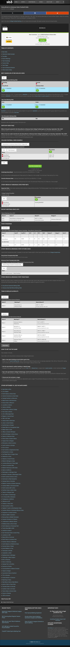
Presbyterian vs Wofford (8, 499)
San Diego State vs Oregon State (10, 454)
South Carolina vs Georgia (8, 445)
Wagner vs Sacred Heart (8, 416)
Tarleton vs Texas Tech (7, 503)
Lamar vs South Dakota (7, 423)
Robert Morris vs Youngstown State (10, 427)
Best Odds (4, 52)
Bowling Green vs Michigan (8, 555)
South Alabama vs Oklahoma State (10, 544)
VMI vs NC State (6, 418)
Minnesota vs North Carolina (9, 443)
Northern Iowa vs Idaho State (9, 490)
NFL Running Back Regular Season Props (11, 617)
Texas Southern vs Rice (7, 506)
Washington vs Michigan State (9, 472)
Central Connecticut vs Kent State (10, 396)
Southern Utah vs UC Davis (8, 588)
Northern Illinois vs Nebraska (9, 541)
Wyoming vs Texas (6, 579)
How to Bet (51, 2)
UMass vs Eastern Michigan (8, 432)
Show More (5, 345)
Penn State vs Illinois (7, 411)
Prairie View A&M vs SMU (8, 528)
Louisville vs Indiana (7, 405)
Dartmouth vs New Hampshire (9, 479)
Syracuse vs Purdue (7, 566)
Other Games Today (7, 70)
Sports (24, 2)
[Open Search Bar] (63, 1)
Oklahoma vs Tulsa (6, 456)
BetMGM (25, 94)
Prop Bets (4, 56)
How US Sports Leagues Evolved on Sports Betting (34, 622)
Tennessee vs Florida (7, 550)
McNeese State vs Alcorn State (9, 523)
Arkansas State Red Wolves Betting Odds (12, 288)
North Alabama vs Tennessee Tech (10, 526)
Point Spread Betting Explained (33, 613)
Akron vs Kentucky (6, 562)
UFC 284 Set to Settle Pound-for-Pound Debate (10, 626)
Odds (17, 2)
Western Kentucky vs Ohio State (9, 467)
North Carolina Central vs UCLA (9, 476)
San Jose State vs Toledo (8, 546)
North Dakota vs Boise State (9, 393)
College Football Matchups (8, 602)
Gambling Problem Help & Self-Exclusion (58, 619)
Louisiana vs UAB (6, 535)
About (59, 2)
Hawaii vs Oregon (6, 571)
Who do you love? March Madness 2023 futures (11, 622)
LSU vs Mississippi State (8, 414)
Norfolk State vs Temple (8, 425)
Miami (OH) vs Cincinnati (8, 537)
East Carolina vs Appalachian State (10, 449)
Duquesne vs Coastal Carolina (9, 512)
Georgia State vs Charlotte (8, 481)
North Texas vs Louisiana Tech (9, 539)
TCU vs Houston (6, 575)
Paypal (64, 368)
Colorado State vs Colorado (8, 586)
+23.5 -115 (51, 155)
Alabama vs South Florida (8, 458)
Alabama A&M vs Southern (8, 514)
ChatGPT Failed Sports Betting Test (11, 631)
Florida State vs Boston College (9, 409)
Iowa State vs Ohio (6, 389)
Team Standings (6, 61)
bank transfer (49, 368)
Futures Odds (5, 63)
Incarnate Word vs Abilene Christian (10, 568)
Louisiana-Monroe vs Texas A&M (10, 463)
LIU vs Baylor (5, 391)
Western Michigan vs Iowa (8, 461)
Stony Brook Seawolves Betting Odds (11, 285)
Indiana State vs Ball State (8, 420)
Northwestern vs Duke (7, 452)
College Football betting (15, 21)
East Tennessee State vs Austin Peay (10, 532)
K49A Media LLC (51, 627)
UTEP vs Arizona (6, 595)
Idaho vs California (6, 470)
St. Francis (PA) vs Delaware (8, 497)
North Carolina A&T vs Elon (8, 488)
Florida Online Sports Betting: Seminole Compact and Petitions (33, 617)
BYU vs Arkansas (6, 559)
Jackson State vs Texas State (9, 584)
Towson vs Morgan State (8, 492)
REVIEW (9, 41)
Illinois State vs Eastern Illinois (9, 438)
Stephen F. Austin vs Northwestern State (11, 508)
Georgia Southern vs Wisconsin (9, 398)
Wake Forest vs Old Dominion (9, 400)
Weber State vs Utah (7, 429)
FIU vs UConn (5, 447)
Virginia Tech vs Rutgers (8, 441)
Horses (42, 2)
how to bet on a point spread (42, 96)
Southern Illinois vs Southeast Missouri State (13, 510)
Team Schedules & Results (8, 67)
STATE (5, 26)
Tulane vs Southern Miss (8, 465)
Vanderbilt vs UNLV (6, 553)
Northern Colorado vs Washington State (11, 474)
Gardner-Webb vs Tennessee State (10, 485)
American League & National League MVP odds (12, 612)
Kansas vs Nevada (6, 593)
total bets (16, 112)
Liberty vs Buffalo (6, 407)
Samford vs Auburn (6, 530)
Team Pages (5, 65)
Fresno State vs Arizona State (9, 591)
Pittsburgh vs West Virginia (8, 557)
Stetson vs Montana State (8, 436)
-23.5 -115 (51, 156)
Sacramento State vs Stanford (9, 573)
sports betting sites (14, 361)
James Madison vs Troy (7, 548)
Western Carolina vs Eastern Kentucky (11, 483)
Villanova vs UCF (6, 501)
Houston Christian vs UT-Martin (9, 519)
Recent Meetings (6, 58)
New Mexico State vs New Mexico (10, 582)
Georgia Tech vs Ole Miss (8, 564)
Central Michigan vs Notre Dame (10, 434)
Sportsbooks (33, 2)
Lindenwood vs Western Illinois (9, 521)
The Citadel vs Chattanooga (8, 494)
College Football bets (55, 252)
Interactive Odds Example (8, 54)
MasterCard (34, 368)
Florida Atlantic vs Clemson (8, 577)
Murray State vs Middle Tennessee (10, 517)
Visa (27, 368)
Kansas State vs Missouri (8, 402)
